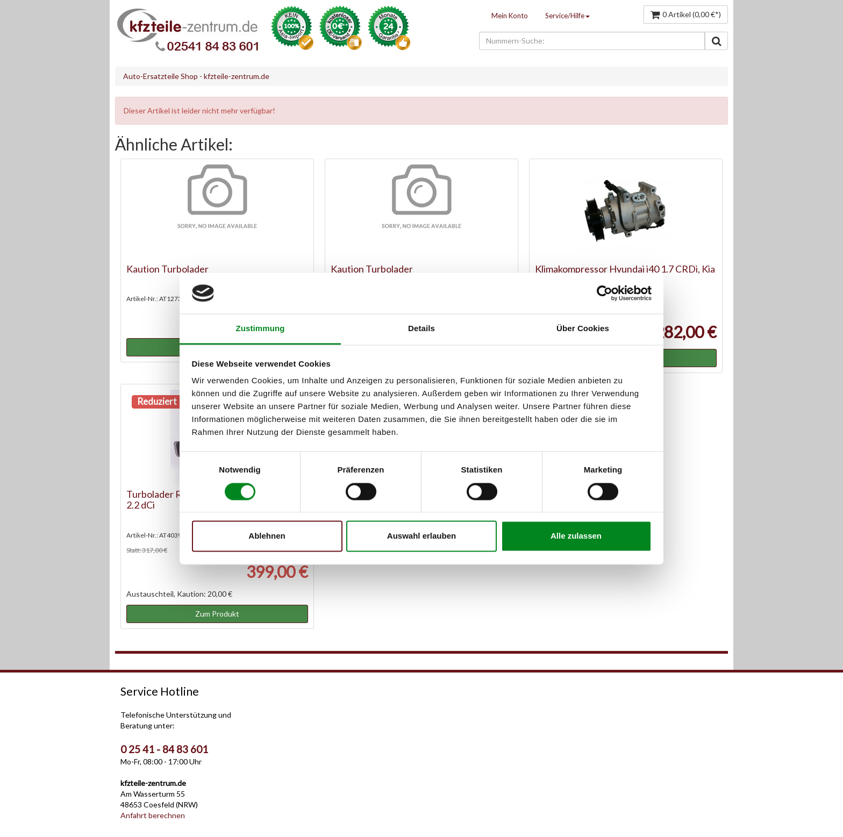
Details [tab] (421, 328)
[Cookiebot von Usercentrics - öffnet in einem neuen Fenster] (605, 293)
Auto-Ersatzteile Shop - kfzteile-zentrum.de (196, 76)
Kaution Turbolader (167, 269)
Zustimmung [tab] (260, 328)
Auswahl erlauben (421, 536)
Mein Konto (509, 15)
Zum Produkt (217, 613)
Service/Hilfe (567, 15)
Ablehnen (266, 536)
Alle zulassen (576, 536)
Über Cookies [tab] (582, 328)
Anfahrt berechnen (152, 815)
